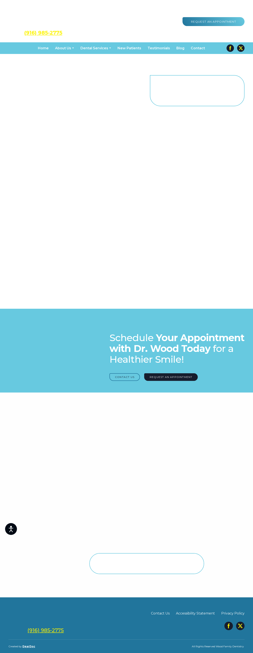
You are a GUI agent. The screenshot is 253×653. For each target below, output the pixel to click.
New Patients (129, 48)
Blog (180, 48)
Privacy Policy (233, 613)
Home (43, 48)
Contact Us (160, 613)
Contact (198, 48)
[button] (213, 21)
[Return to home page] (43, 17)
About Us (63, 48)
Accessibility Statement (195, 613)
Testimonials (159, 48)
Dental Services (94, 48)
